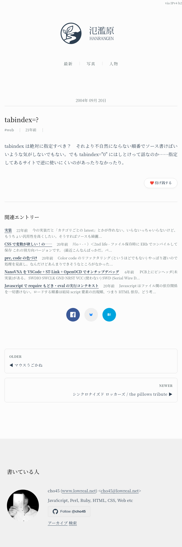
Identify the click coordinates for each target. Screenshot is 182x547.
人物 (113, 63)
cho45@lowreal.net (120, 490)
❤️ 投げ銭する (161, 182)
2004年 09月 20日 (91, 100)
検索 (73, 523)
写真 (91, 63)
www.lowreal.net (79, 490)
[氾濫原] (91, 33)
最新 (68, 63)
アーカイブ (58, 523)
